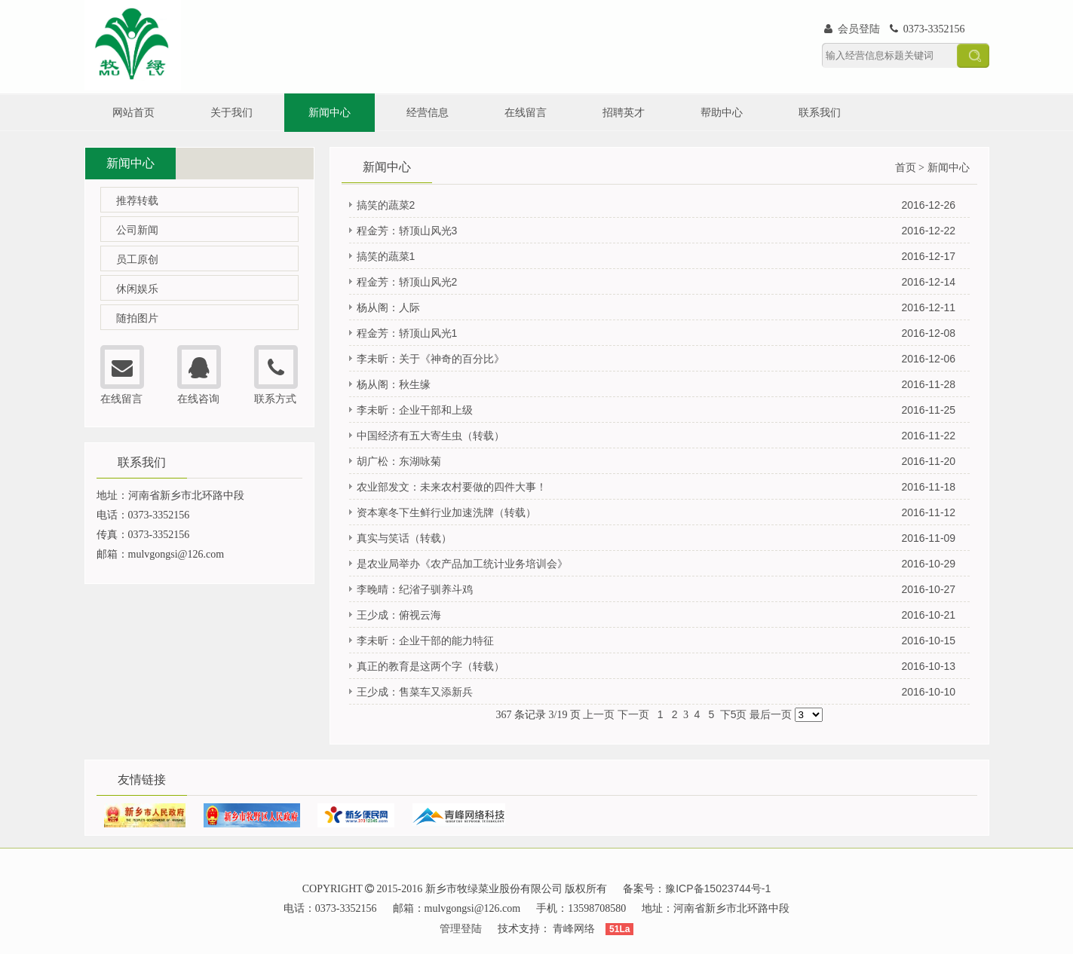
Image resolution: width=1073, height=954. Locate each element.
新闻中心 (329, 112)
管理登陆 (461, 928)
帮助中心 (722, 112)
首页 (905, 167)
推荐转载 (137, 200)
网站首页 (133, 112)
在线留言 (525, 112)
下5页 (733, 714)
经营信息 (427, 112)
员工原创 (137, 259)
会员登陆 (853, 29)
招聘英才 (623, 112)
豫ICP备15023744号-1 (718, 888)
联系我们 (820, 112)
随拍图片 (137, 318)
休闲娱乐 (137, 289)
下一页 (633, 714)
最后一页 (771, 714)
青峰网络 (574, 928)
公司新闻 (137, 230)
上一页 (599, 714)
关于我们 (231, 112)
